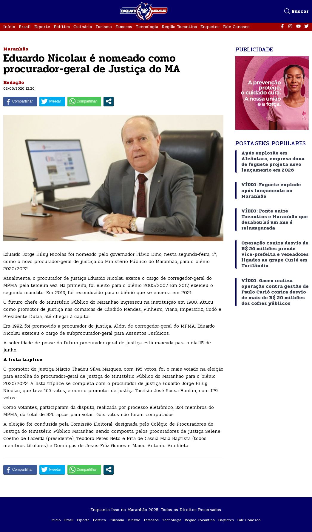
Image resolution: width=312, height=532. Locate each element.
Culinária (82, 27)
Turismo (103, 27)
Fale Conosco (236, 27)
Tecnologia (147, 27)
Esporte (42, 27)
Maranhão (15, 49)
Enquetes (210, 27)
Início (9, 27)
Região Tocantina (179, 27)
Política (62, 27)
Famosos (123, 27)
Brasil (25, 27)
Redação (13, 82)
